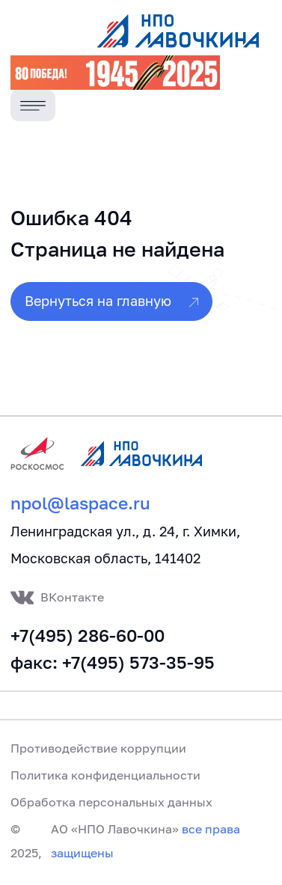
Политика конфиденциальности (105, 775)
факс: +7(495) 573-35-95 (112, 662)
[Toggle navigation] (33, 106)
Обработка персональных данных (111, 801)
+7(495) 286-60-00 (87, 635)
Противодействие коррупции (98, 748)
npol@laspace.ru (80, 503)
